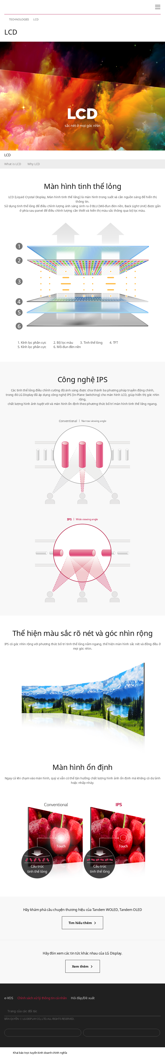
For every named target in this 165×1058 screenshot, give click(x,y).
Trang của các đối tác (22, 1011)
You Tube (43, 1032)
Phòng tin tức (121, 1032)
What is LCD (12, 164)
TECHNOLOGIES (19, 19)
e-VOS (8, 998)
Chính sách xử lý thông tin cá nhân (42, 998)
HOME (6, 19)
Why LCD (34, 164)
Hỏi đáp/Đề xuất (82, 998)
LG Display (22, 7)
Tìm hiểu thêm (80, 923)
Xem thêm (80, 966)
